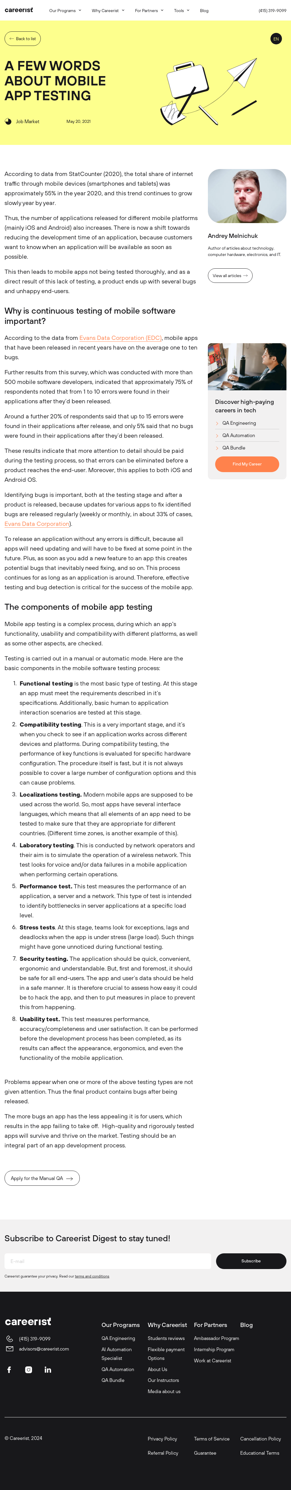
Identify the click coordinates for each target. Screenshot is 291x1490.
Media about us (164, 1391)
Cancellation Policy (260, 1439)
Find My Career (247, 464)
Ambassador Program (216, 1338)
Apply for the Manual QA (37, 1178)
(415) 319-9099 (272, 10)
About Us (157, 1369)
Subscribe (251, 1261)
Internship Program (214, 1349)
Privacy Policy (162, 1439)
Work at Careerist (212, 1360)
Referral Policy (163, 1453)
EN (276, 38)
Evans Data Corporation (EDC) (120, 337)
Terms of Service (212, 1439)
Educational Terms (259, 1453)
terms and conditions (92, 1276)
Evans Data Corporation (37, 523)
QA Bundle (233, 448)
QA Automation (238, 435)
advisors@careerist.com (44, 1349)
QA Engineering (239, 423)
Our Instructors (163, 1380)
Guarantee (205, 1453)
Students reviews (166, 1338)
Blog (246, 1325)
